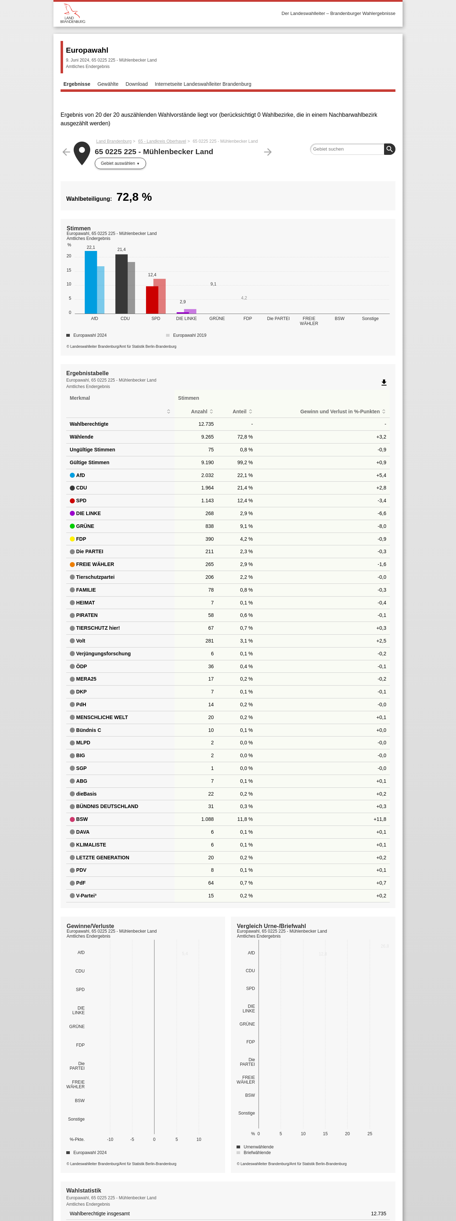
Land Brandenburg (113, 141)
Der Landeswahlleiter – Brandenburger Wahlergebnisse (338, 13)
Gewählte (107, 84)
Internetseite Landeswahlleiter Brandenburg (203, 84)
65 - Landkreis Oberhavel (162, 141)
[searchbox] (352, 149)
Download (136, 84)
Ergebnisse (76, 84)
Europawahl (87, 50)
